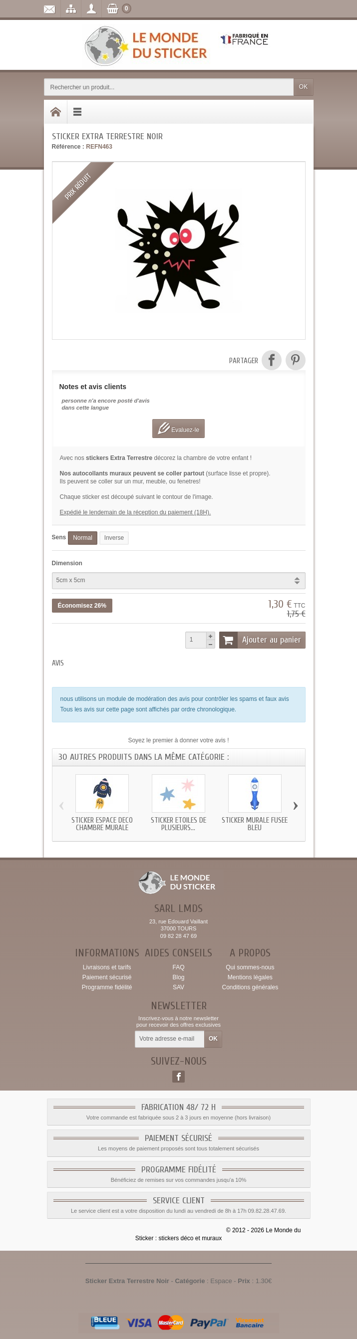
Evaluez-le (178, 428)
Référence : (68, 146)
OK (303, 86)
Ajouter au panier (260, 640)
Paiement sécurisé (107, 977)
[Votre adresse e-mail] (170, 1039)
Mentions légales (250, 977)
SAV (178, 987)
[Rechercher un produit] (169, 87)
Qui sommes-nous (250, 967)
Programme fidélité (107, 987)
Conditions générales (250, 987)
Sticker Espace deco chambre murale (102, 824)
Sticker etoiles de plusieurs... (178, 824)
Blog (178, 977)
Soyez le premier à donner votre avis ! (178, 740)
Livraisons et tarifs (107, 967)
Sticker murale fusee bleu (255, 824)
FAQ (178, 967)
